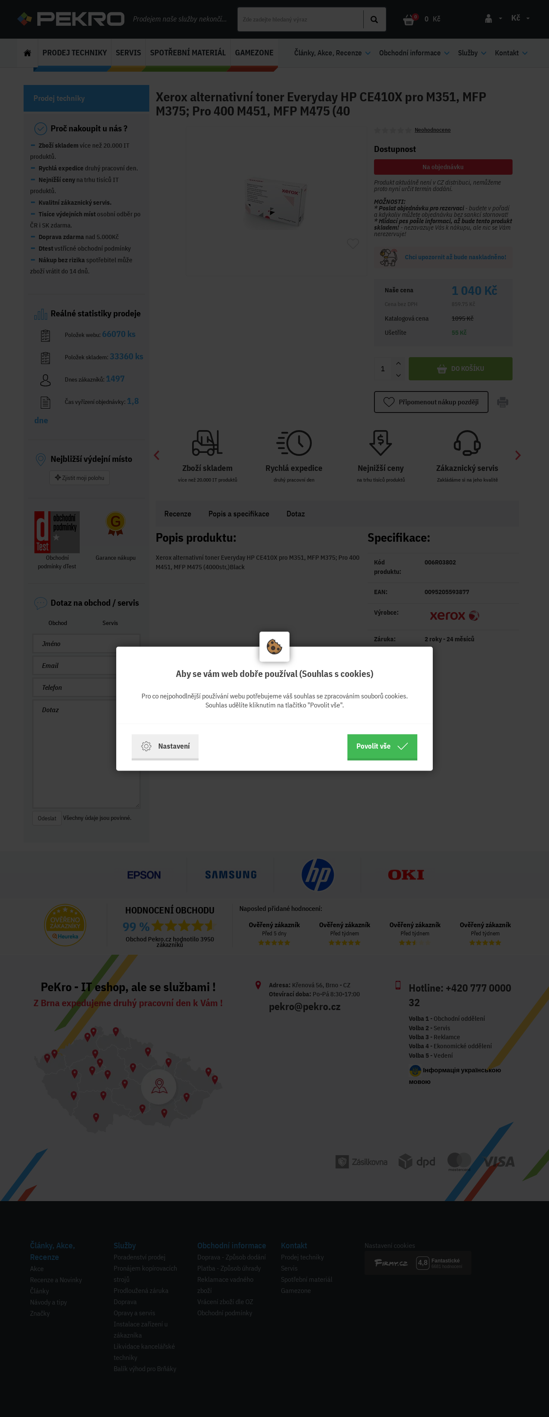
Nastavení (165, 746)
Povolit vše (382, 746)
